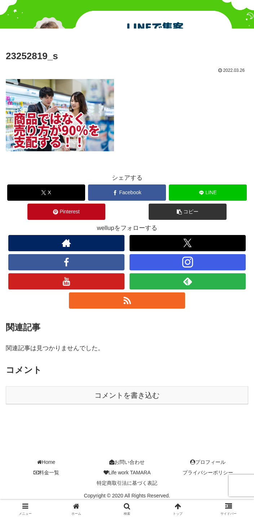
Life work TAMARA (127, 473)
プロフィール (207, 463)
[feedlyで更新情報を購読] (188, 282)
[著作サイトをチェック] (66, 244)
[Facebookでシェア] (127, 193)
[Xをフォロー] (188, 244)
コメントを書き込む (127, 396)
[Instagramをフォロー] (188, 263)
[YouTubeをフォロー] (66, 282)
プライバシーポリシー (208, 473)
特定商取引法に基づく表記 (127, 484)
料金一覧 (46, 473)
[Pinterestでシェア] (66, 212)
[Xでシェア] (46, 193)
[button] (187, 212)
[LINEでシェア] (207, 193)
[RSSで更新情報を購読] (127, 301)
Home (46, 463)
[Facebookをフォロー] (66, 263)
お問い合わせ (127, 463)
